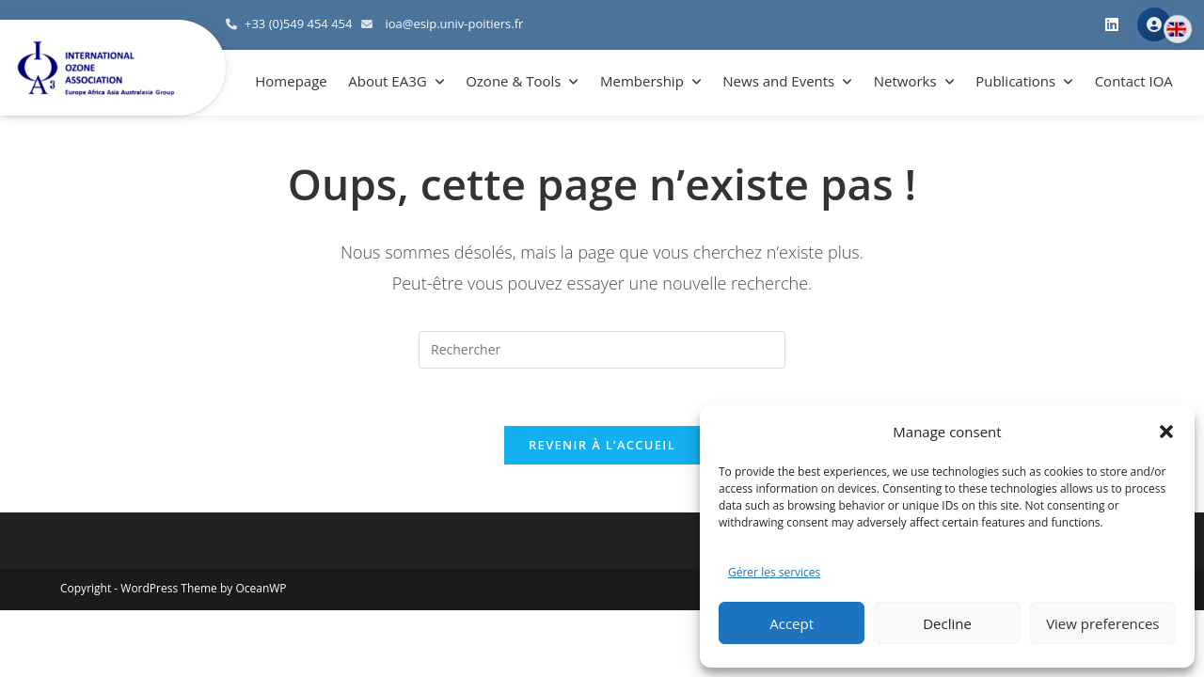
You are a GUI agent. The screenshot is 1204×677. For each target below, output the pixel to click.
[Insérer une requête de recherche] (602, 350)
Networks (905, 80)
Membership (642, 80)
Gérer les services (774, 572)
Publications (1015, 80)
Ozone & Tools (513, 80)
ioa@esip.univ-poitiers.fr (454, 23)
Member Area (1154, 24)
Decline (947, 623)
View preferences (1102, 623)
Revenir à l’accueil (602, 444)
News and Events (778, 80)
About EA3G (387, 80)
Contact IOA (1134, 80)
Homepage (290, 80)
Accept (791, 623)
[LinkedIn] (1111, 25)
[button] (1166, 431)
